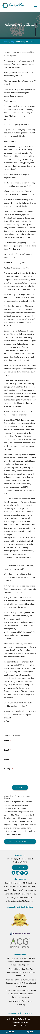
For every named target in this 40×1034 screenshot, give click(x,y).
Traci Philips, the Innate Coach (18, 52)
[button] (35, 8)
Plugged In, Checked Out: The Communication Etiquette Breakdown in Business (21, 972)
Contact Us (20, 867)
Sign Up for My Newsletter (20, 842)
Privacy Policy (20, 1025)
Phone (7, 759)
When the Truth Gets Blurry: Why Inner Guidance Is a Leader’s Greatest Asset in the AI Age (21, 983)
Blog (14, 55)
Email (7, 750)
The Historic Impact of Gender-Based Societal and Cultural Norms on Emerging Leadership (21, 993)
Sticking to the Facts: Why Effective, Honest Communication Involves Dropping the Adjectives (21, 961)
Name (7, 740)
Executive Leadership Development (20, 1013)
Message (8, 768)
